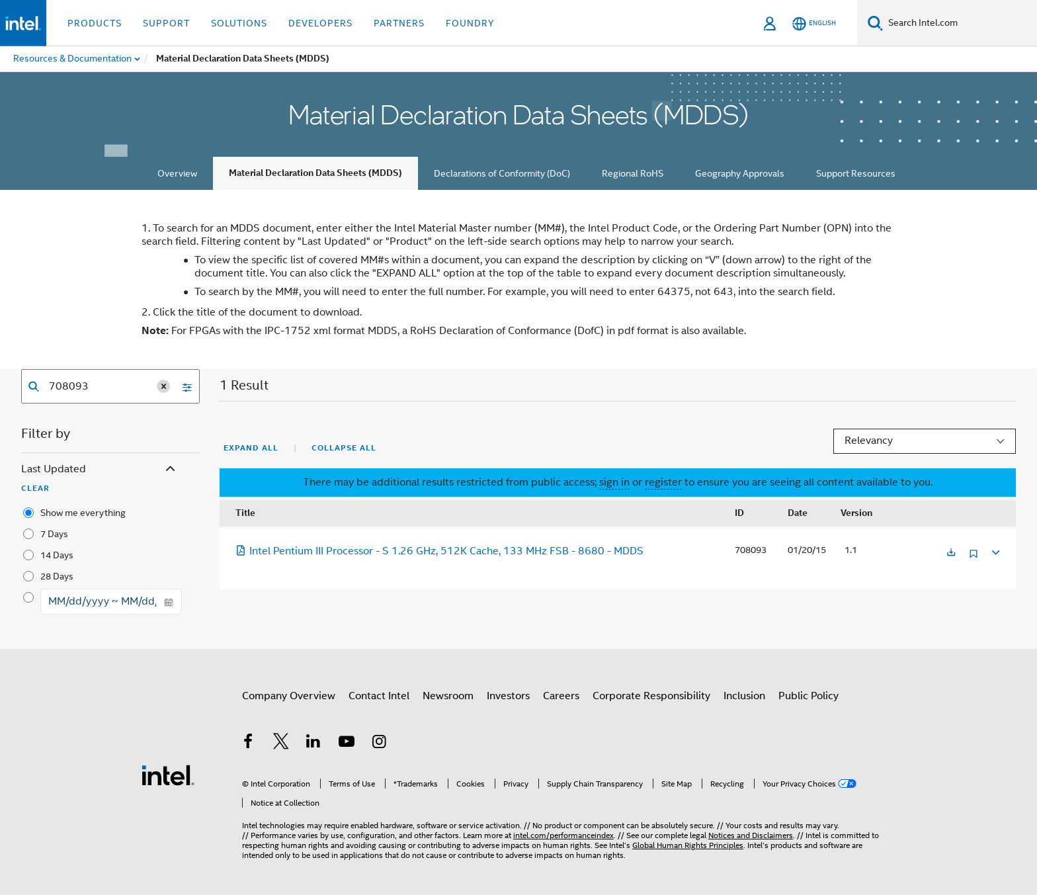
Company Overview (288, 696)
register (663, 482)
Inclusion (744, 696)
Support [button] (166, 23)
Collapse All (343, 448)
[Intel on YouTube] (346, 743)
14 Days (56, 555)
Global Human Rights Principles (687, 845)
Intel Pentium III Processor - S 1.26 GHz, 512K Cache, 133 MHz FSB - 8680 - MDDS (439, 551)
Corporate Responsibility (651, 696)
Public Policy (808, 696)
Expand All (251, 448)
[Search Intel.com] (960, 23)
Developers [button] (320, 23)
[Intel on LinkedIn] (313, 743)
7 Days (54, 534)
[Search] (875, 23)
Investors (508, 696)
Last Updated (99, 469)
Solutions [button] (239, 23)
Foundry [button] (470, 23)
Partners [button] (399, 23)
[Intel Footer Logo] (168, 774)
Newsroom (448, 696)
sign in (614, 482)
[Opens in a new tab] (951, 553)
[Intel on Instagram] (379, 743)
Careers (561, 696)
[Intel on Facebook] (248, 743)
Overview (177, 173)
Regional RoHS (632, 173)
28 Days (56, 576)
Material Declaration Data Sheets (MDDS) (315, 173)
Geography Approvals (739, 173)
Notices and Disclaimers (750, 835)
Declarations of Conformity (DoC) (502, 173)
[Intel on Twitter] (281, 743)
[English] (814, 23)
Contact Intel (379, 696)
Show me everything (83, 513)
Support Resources (855, 173)
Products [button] (94, 23)
